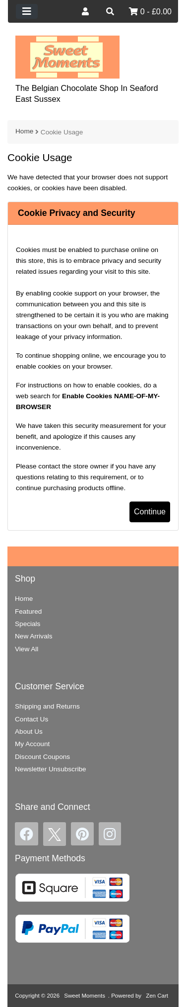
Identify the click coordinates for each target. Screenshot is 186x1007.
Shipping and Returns (47, 706)
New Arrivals (34, 636)
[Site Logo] (67, 56)
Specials (27, 624)
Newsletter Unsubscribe (50, 769)
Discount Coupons (42, 756)
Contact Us (31, 719)
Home (24, 131)
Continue (150, 511)
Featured (28, 611)
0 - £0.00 (150, 11)
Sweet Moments (84, 996)
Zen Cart (157, 996)
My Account (32, 744)
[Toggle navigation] (27, 11)
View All (26, 649)
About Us (29, 731)
